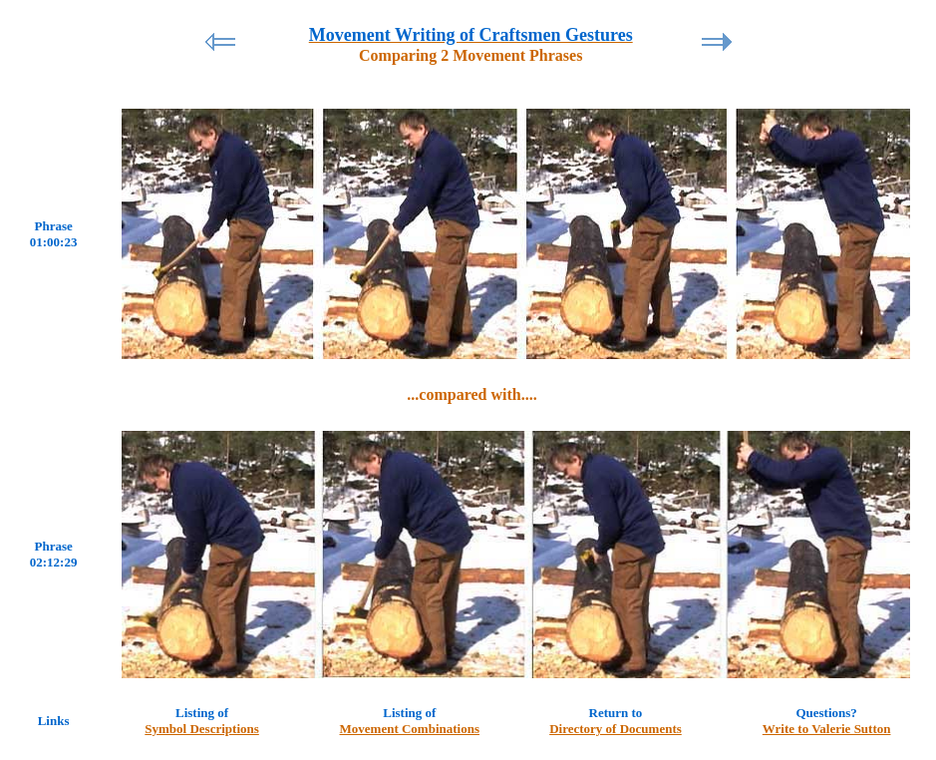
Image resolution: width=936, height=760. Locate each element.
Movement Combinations (409, 728)
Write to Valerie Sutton (827, 728)
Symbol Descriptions (201, 728)
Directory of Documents (615, 728)
